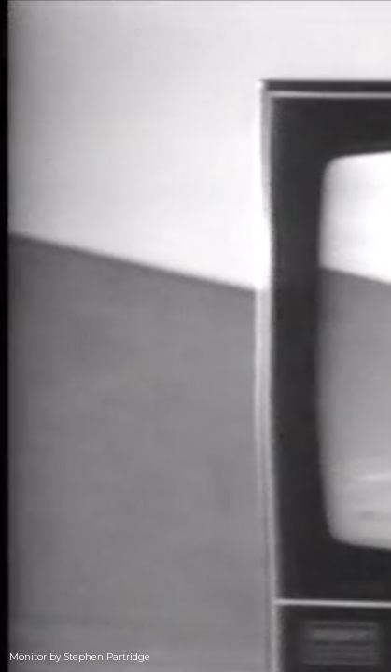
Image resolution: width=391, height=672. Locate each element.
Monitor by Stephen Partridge (79, 657)
